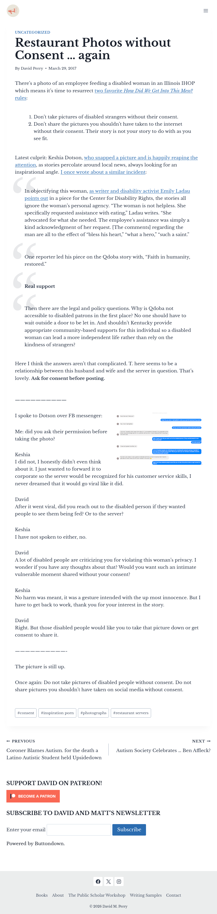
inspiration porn (57, 713)
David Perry (32, 68)
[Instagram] (119, 881)
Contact (173, 895)
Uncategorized (32, 32)
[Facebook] (97, 881)
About (58, 895)
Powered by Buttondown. (35, 844)
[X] (108, 881)
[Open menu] (206, 10)
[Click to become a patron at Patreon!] (108, 796)
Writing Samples (145, 895)
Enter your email (26, 830)
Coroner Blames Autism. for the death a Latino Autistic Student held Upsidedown (55, 749)
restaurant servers (130, 713)
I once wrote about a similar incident (103, 172)
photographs (93, 713)
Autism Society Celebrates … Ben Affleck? (162, 745)
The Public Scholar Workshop (96, 895)
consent (25, 713)
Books (42, 895)
